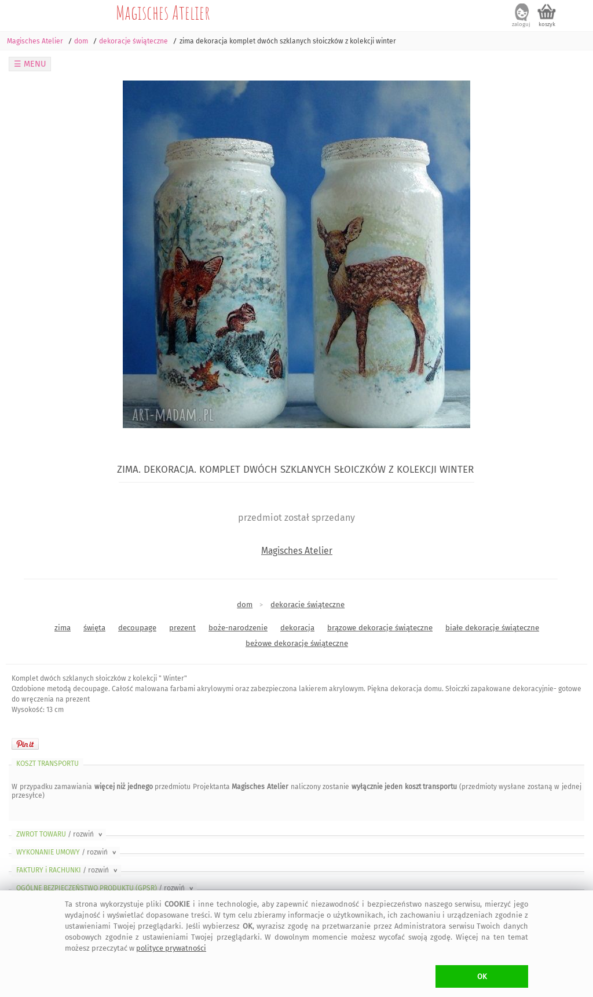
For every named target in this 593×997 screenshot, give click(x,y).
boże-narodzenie (238, 627)
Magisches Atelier (163, 12)
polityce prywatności (171, 948)
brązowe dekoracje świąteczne (380, 627)
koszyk (547, 24)
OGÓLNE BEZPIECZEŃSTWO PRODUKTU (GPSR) (105, 888)
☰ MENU (30, 64)
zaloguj (521, 24)
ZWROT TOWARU (60, 834)
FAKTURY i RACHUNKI (67, 870)
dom (244, 604)
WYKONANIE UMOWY (67, 852)
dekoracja (297, 627)
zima (62, 627)
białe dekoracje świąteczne (492, 627)
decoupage (137, 627)
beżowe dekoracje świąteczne (297, 643)
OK (482, 976)
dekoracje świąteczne (307, 604)
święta (94, 627)
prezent (182, 627)
